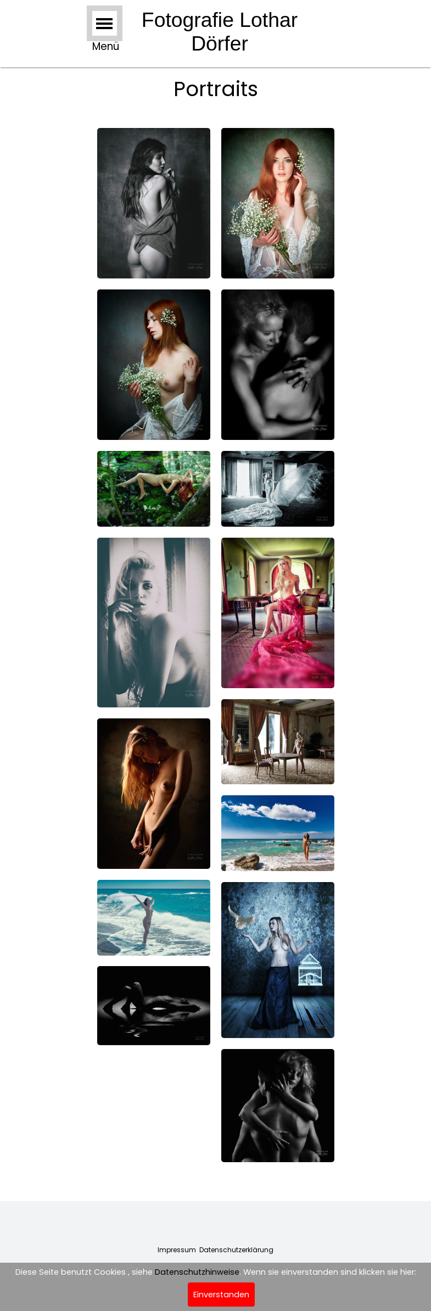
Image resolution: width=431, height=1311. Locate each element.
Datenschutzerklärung (236, 1249)
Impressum (177, 1249)
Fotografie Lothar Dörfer (223, 31)
